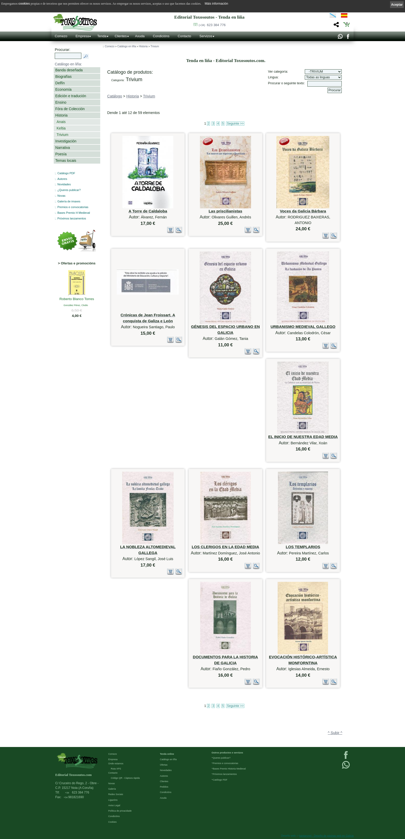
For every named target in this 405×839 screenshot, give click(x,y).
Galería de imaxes (68, 201)
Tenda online (167, 754)
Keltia (61, 128)
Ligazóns (113, 800)
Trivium (62, 135)
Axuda (140, 36)
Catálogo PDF (66, 173)
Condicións (161, 36)
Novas (61, 195)
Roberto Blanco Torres (76, 299)
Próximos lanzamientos (225, 774)
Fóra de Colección (70, 109)
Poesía (61, 154)
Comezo (61, 36)
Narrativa (62, 148)
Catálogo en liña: (68, 64)
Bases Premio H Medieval (73, 212)
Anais (61, 122)
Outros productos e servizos (227, 752)
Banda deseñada (69, 70)
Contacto (184, 36)
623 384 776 (212, 25)
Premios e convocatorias (72, 207)
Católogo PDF (220, 780)
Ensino (60, 102)
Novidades (64, 184)
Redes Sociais (115, 794)
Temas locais (65, 160)
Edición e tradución (70, 96)
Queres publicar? (222, 758)
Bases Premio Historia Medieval (229, 768)
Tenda (101, 36)
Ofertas (164, 765)
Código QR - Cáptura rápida (125, 778)
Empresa (82, 36)
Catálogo (114, 96)
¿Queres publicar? (69, 190)
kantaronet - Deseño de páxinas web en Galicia (326, 835)
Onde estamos (115, 763)
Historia (61, 115)
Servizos (205, 36)
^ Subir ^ (335, 733)
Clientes (121, 36)
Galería (112, 789)
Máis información (216, 3)
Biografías (63, 76)
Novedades (166, 770)
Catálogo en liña (126, 46)
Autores (62, 178)
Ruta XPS (116, 768)
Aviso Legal (114, 805)
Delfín (60, 83)
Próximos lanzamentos (71, 218)
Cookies (112, 822)
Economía (63, 89)
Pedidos (164, 786)
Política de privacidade (120, 811)
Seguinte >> (235, 123)
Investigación (65, 141)
